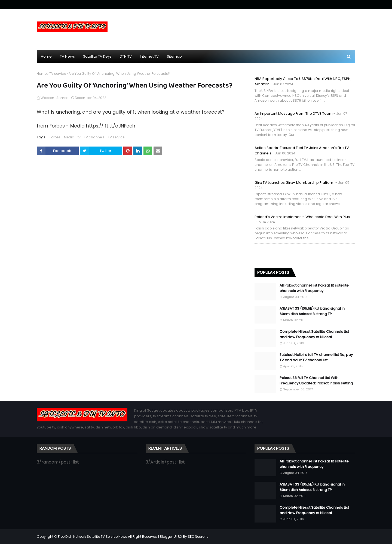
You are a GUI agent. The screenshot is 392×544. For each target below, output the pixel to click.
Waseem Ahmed (55, 97)
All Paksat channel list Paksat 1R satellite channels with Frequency (314, 288)
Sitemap (174, 56)
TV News (67, 56)
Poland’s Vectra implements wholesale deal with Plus (302, 216)
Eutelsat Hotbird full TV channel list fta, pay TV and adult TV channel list (316, 357)
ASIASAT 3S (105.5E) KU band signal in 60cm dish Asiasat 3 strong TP (312, 311)
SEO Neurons (198, 536)
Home (46, 56)
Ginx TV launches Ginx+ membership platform (295, 182)
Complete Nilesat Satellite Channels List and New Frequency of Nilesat (314, 334)
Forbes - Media (62, 137)
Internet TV (149, 56)
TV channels (94, 137)
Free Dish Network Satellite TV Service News (92, 536)
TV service (57, 73)
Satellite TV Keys (97, 56)
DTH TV (126, 56)
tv (79, 137)
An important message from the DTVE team (294, 113)
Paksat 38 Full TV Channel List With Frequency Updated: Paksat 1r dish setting (316, 380)
